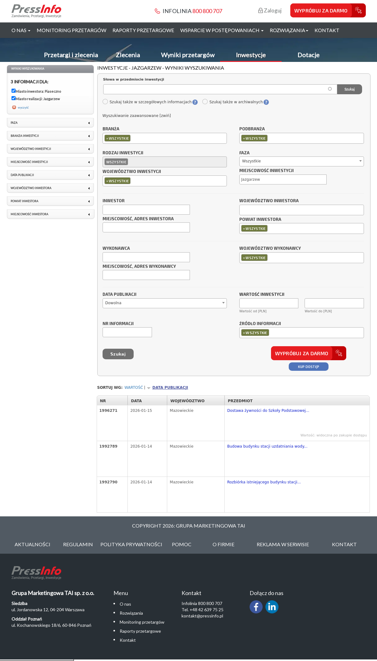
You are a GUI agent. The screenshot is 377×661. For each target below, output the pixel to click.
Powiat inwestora (260, 219)
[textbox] (133, 138)
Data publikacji (119, 294)
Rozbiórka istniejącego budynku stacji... (264, 482)
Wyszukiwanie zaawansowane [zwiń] (137, 116)
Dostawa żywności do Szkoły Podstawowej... (268, 410)
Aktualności (32, 544)
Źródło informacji (260, 324)
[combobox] (165, 138)
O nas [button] (20, 30)
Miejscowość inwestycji (266, 171)
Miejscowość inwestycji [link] (29, 162)
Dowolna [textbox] (113, 303)
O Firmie (223, 544)
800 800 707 (207, 10)
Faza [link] (14, 122)
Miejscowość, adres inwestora (138, 219)
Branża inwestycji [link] (25, 135)
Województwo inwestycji (132, 172)
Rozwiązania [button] (289, 30)
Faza (244, 153)
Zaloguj (270, 10)
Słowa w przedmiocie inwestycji (133, 79)
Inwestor (114, 201)
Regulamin (78, 544)
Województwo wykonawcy (270, 248)
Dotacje (308, 54)
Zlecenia (128, 54)
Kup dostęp (309, 367)
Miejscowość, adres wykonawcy (139, 266)
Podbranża (252, 129)
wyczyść (23, 107)
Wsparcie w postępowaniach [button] (222, 30)
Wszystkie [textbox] (251, 161)
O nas (125, 604)
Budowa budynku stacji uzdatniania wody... (267, 446)
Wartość (134, 387)
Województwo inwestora (269, 201)
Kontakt (327, 30)
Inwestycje (251, 54)
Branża (111, 129)
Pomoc (181, 544)
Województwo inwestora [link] (31, 188)
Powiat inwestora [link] (24, 201)
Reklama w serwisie (283, 544)
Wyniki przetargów (187, 54)
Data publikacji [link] (22, 175)
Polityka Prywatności (131, 544)
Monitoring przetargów (71, 30)
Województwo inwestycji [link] (31, 149)
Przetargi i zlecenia (71, 54)
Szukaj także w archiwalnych (232, 102)
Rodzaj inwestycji (123, 153)
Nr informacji (118, 324)
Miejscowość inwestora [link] (29, 214)
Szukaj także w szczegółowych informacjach (147, 102)
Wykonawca (116, 248)
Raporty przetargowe (143, 30)
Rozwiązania (131, 613)
